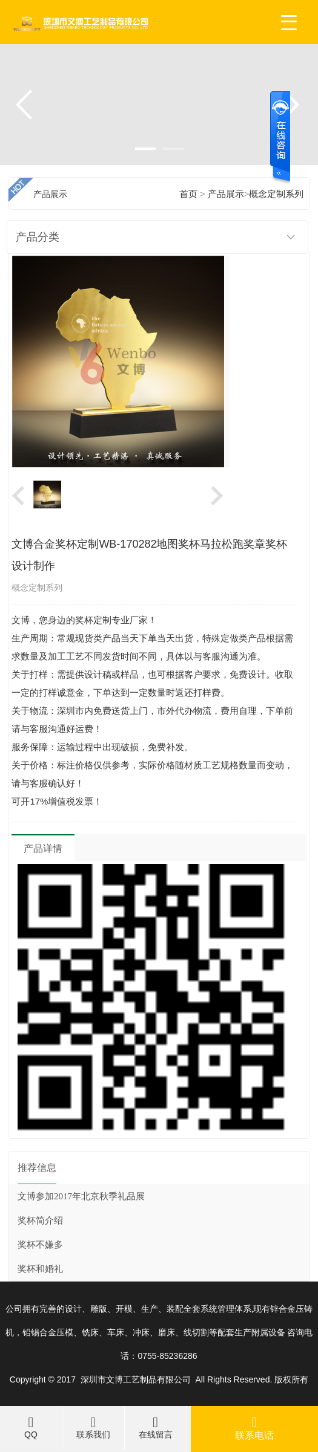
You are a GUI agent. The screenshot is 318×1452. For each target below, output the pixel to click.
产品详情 (43, 848)
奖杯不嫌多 (40, 1244)
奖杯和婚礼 (40, 1269)
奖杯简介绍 (40, 1220)
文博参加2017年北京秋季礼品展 (81, 1196)
